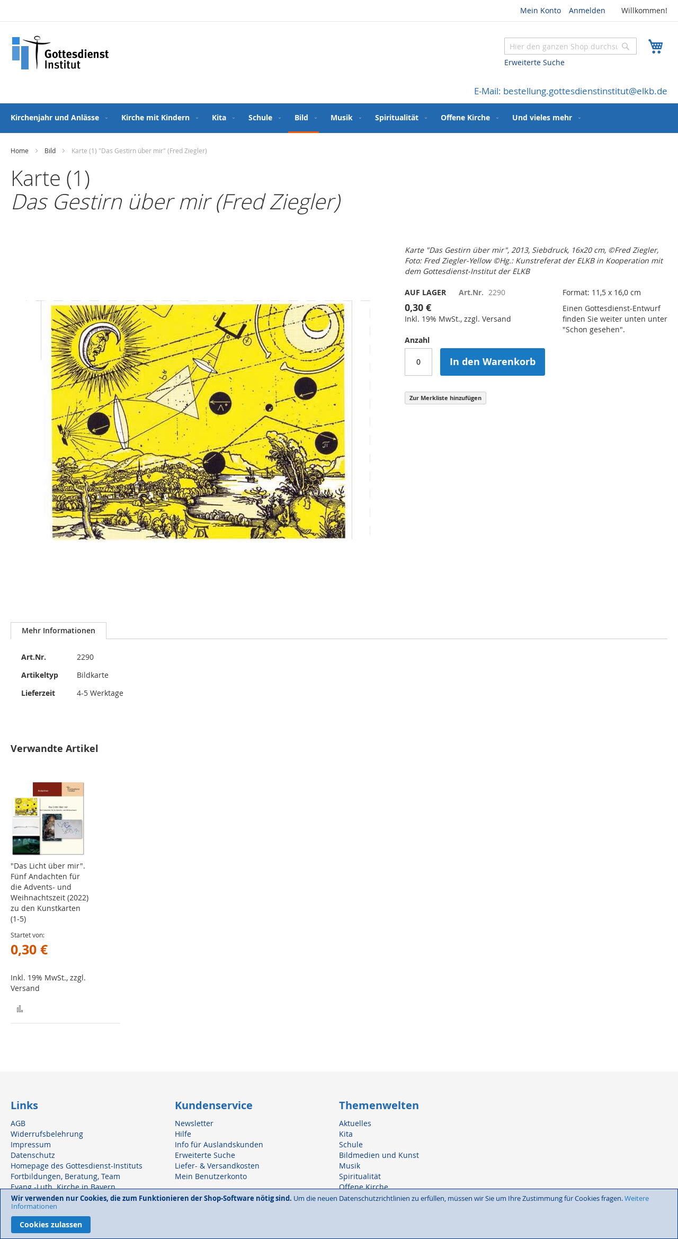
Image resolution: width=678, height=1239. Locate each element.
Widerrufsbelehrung (47, 1134)
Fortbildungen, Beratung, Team (65, 1176)
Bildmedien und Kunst (379, 1155)
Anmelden (587, 10)
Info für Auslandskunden (219, 1144)
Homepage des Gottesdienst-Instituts (76, 1166)
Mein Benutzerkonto (211, 1176)
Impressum (31, 1144)
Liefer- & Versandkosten (217, 1166)
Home (20, 150)
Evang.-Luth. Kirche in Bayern (63, 1187)
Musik (349, 1166)
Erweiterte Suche (534, 62)
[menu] (339, 118)
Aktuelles (355, 1123)
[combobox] (570, 46)
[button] (20, 1008)
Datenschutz (33, 1155)
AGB (18, 1123)
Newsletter (194, 1123)
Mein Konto (540, 10)
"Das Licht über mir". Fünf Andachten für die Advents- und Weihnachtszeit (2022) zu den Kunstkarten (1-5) (49, 892)
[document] (339, 1213)
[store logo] (61, 52)
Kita (346, 1134)
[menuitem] (57, 117)
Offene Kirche (363, 1187)
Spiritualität (360, 1176)
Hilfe (183, 1134)
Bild (50, 150)
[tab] (58, 630)
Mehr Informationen (58, 630)
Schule (351, 1144)
